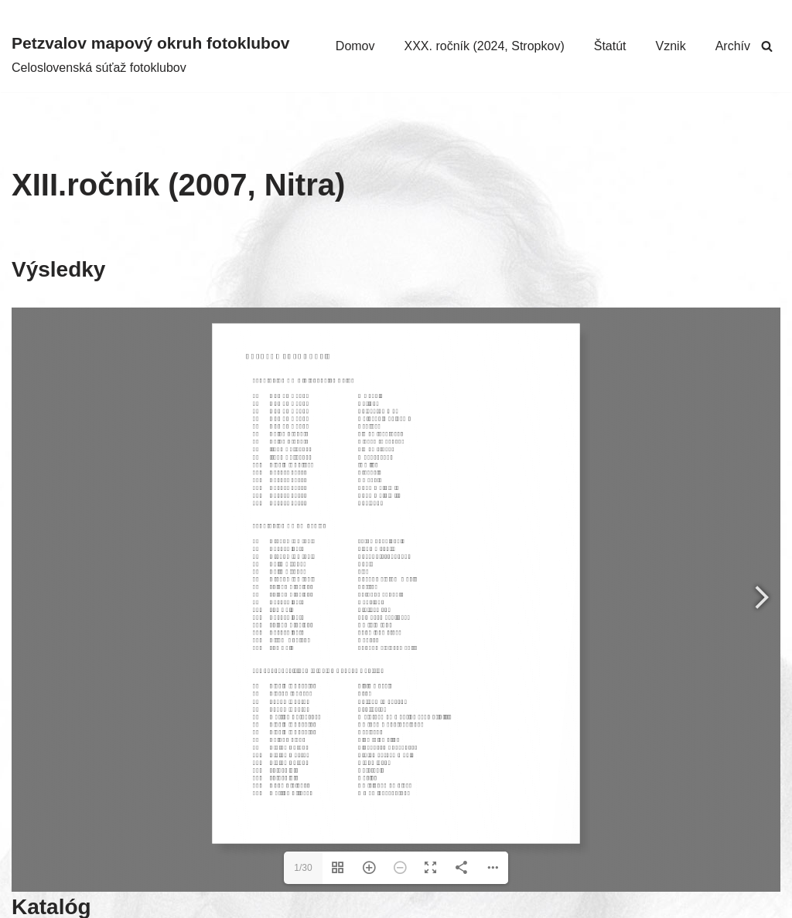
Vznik (671, 46)
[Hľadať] (767, 46)
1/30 (303, 867)
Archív (732, 46)
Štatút (610, 46)
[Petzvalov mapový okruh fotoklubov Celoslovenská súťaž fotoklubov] (150, 53)
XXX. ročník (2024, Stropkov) (485, 46)
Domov (355, 46)
